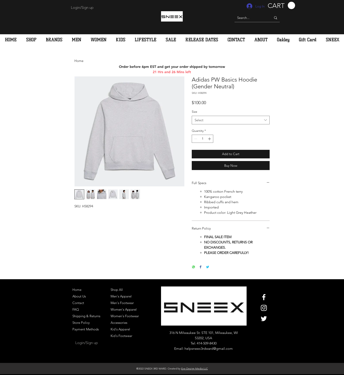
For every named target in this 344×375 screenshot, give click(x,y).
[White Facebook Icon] (264, 297)
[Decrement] (195, 139)
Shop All (117, 290)
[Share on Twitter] (207, 267)
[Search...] (249, 17)
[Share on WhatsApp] (193, 267)
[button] (281, 5)
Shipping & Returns (86, 316)
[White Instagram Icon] (264, 308)
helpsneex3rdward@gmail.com (209, 348)
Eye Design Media (192, 368)
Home (78, 61)
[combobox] (231, 120)
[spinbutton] (202, 139)
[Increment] (210, 139)
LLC (205, 368)
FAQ (75, 309)
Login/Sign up (82, 7)
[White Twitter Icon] (264, 319)
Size (194, 112)
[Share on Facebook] (200, 267)
